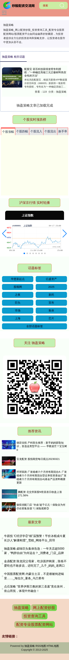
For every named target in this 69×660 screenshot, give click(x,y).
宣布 (51, 302)
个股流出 (50, 131)
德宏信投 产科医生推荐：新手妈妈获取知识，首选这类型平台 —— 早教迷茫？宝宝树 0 (42, 446)
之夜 (17, 294)
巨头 (17, 302)
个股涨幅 (8, 131)
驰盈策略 (21, 608)
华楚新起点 (18, 278)
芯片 (51, 318)
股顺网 (18, 286)
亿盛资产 (51, 278)
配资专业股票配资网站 (34, 624)
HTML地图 (53, 645)
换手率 (62, 131)
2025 (51, 286)
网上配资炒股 (44, 608)
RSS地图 (41, 645)
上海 (17, 318)
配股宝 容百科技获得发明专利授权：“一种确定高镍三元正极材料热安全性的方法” (45, 72)
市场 (17, 310)
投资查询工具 (35, 616)
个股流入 (36, 131)
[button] (4, 234)
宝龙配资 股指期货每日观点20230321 (38, 459)
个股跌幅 (22, 131)
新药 (51, 294)
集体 (51, 310)
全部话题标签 (34, 326)
